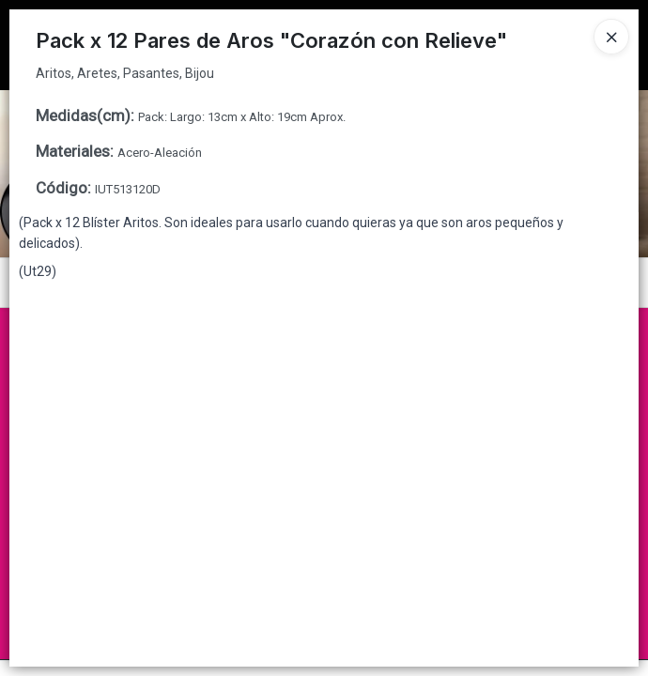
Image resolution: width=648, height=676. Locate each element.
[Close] (611, 36)
